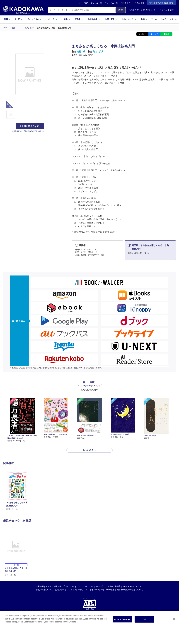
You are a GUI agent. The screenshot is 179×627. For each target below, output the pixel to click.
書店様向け (100, 581)
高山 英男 (98, 51)
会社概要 (40, 581)
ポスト (143, 34)
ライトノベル (34, 19)
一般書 (66, 19)
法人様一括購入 (114, 581)
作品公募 (140, 3)
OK (144, 619)
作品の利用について (44, 584)
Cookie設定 (109, 584)
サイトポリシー (96, 584)
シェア (155, 34)
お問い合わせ (60, 584)
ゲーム (154, 19)
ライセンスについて (85, 581)
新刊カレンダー (149, 10)
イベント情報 (166, 10)
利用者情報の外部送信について (130, 584)
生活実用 (111, 19)
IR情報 (48, 581)
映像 (144, 19)
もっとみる (88, 444)
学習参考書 (94, 19)
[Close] (174, 618)
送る (167, 34)
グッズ (163, 19)
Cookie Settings (122, 619)
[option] (17, 485)
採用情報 (57, 581)
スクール (173, 19)
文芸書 (6, 19)
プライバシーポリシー (78, 584)
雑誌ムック (129, 19)
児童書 (78, 19)
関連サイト (127, 3)
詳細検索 (133, 10)
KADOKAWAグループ (132, 581)
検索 (120, 10)
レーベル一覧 (112, 3)
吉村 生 (81, 51)
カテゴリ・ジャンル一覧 (91, 3)
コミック (52, 19)
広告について (69, 581)
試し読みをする (29, 126)
